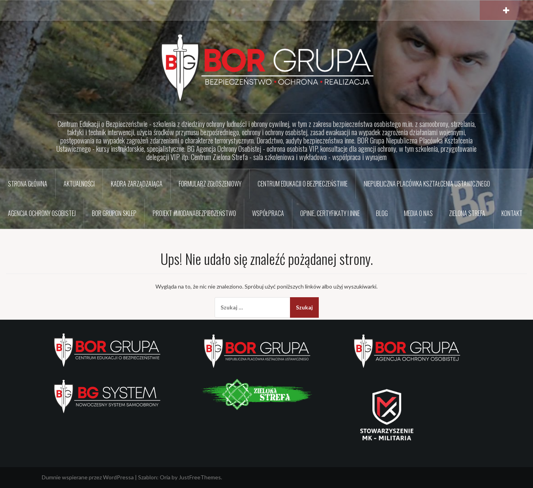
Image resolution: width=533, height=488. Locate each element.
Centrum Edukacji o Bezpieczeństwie (303, 183)
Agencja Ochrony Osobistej (42, 213)
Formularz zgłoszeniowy (210, 183)
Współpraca (268, 213)
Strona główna (27, 183)
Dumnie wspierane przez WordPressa (88, 477)
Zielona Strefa (467, 213)
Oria (165, 477)
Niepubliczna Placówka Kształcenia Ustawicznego (427, 183)
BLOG (382, 213)
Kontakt (511, 213)
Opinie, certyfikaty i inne (330, 213)
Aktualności (79, 183)
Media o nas (418, 213)
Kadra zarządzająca (137, 183)
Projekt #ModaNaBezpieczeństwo (194, 213)
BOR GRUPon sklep (114, 213)
